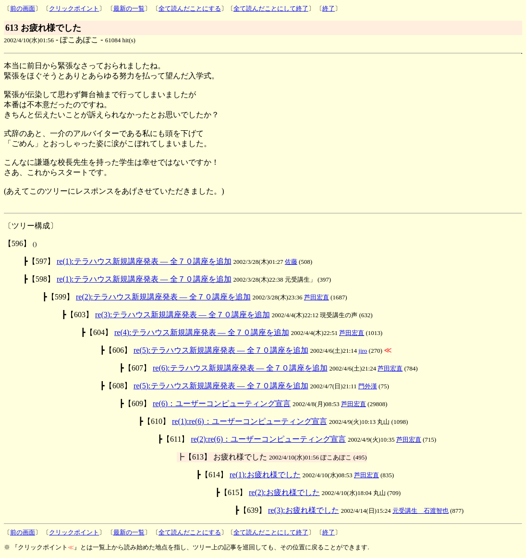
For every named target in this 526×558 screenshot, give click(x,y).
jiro (362, 350)
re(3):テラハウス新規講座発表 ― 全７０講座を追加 (182, 314)
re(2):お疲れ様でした (284, 492)
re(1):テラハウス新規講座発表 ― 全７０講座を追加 (144, 261)
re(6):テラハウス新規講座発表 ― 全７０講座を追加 (240, 368)
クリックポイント (74, 8)
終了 (328, 8)
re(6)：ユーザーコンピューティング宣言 (222, 403)
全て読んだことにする (190, 8)
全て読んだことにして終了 (270, 8)
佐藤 (291, 261)
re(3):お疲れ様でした (303, 510)
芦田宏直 (316, 297)
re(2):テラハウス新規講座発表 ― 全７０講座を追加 (163, 297)
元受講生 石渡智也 (420, 510)
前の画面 (22, 8)
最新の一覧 (129, 8)
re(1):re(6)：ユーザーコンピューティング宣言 (249, 421)
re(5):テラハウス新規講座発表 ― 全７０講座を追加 (221, 350)
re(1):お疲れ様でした (265, 475)
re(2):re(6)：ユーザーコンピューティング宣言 (268, 439)
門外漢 (367, 386)
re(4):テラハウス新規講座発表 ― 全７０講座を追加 (201, 332)
